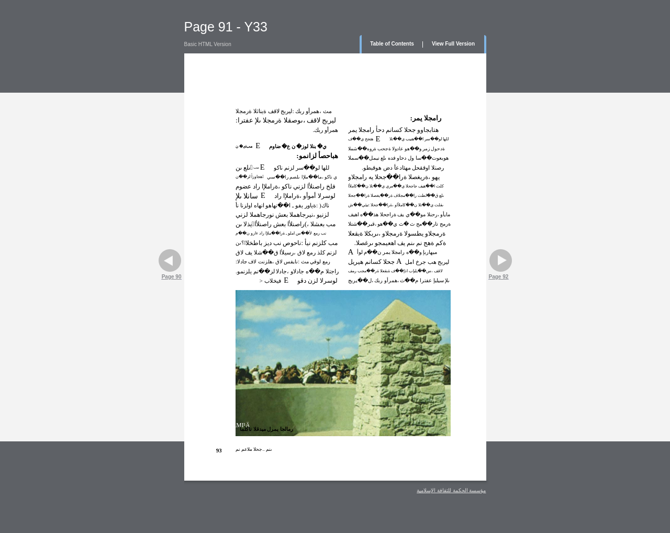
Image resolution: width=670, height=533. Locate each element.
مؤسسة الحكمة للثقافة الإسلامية (451, 490)
